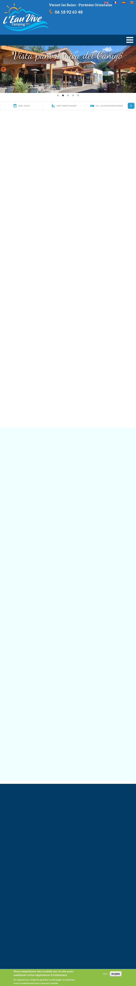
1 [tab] (58, 95)
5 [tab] (78, 95)
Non (105, 973)
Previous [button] (3, 69)
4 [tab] (73, 95)
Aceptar (115, 973)
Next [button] (132, 69)
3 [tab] (68, 95)
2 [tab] (63, 95)
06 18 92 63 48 (69, 12)
